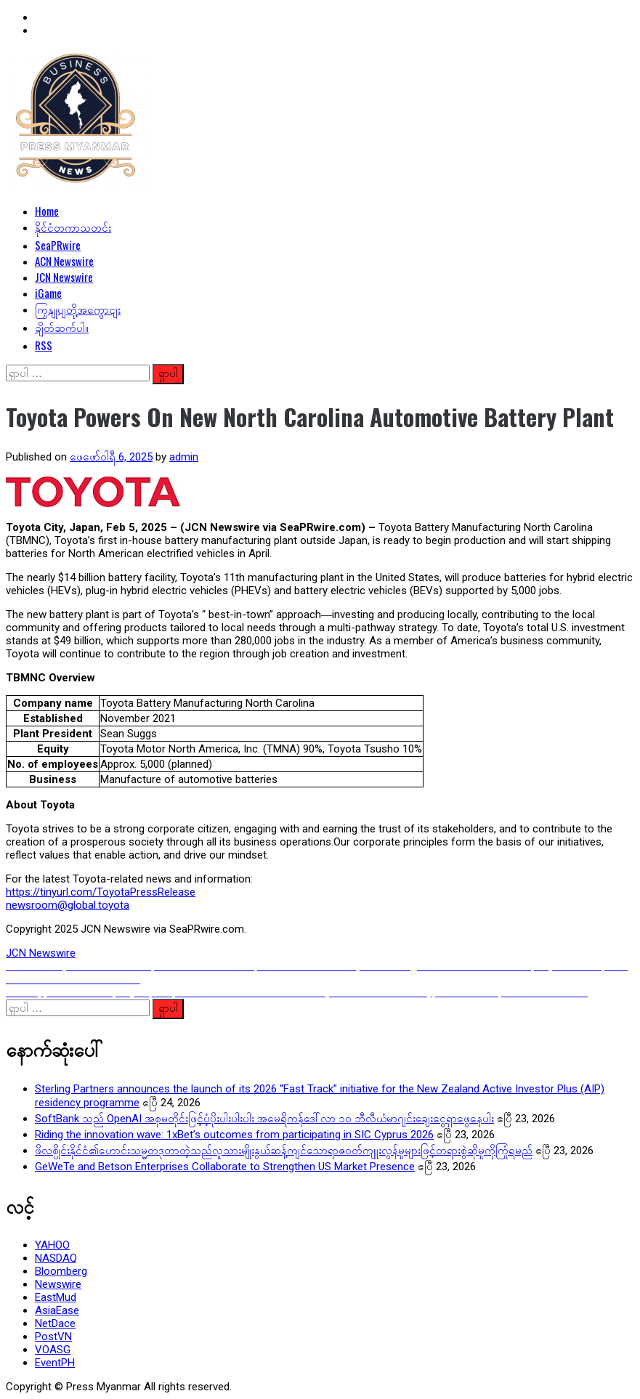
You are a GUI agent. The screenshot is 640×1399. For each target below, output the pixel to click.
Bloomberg (61, 1271)
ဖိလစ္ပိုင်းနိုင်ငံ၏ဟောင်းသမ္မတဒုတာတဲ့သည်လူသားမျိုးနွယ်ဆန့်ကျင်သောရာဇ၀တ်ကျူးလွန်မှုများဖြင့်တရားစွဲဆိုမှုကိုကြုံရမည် (283, 1150)
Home (47, 211)
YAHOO (52, 1245)
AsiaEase (57, 1310)
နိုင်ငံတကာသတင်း (73, 227)
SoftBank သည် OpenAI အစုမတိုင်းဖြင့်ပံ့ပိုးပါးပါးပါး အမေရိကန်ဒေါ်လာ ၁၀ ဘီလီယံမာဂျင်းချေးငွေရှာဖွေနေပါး (264, 1118)
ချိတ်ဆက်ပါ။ (62, 327)
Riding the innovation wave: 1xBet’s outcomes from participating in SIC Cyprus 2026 (234, 1134)
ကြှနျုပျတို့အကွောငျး (78, 309)
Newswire (58, 1284)
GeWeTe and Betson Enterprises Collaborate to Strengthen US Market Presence (225, 1166)
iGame (48, 293)
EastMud (55, 1297)
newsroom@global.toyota (67, 905)
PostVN (53, 1336)
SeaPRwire (58, 245)
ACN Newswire (64, 261)
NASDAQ (56, 1258)
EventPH (55, 1362)
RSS (43, 345)
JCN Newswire (64, 277)
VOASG (52, 1349)
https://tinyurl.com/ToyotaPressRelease (100, 892)
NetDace (55, 1323)
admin (183, 456)
